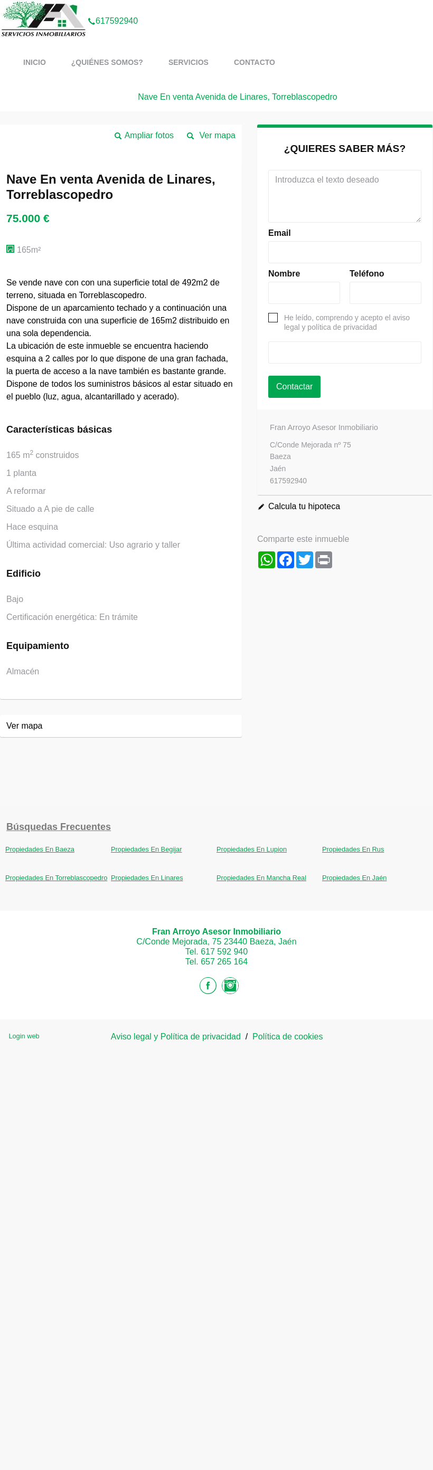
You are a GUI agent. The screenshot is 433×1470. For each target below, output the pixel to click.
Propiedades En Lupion (251, 849)
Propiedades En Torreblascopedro (56, 878)
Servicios (188, 62)
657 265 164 (224, 961)
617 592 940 (224, 951)
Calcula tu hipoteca (304, 506)
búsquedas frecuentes (58, 827)
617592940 (113, 7)
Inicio (34, 62)
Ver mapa (218, 135)
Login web (23, 1036)
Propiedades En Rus (353, 849)
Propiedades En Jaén (354, 878)
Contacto (254, 62)
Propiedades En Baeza (39, 849)
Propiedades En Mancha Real (261, 878)
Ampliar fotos (149, 135)
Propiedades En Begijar (146, 849)
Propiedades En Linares (147, 878)
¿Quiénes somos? (107, 62)
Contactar (294, 386)
